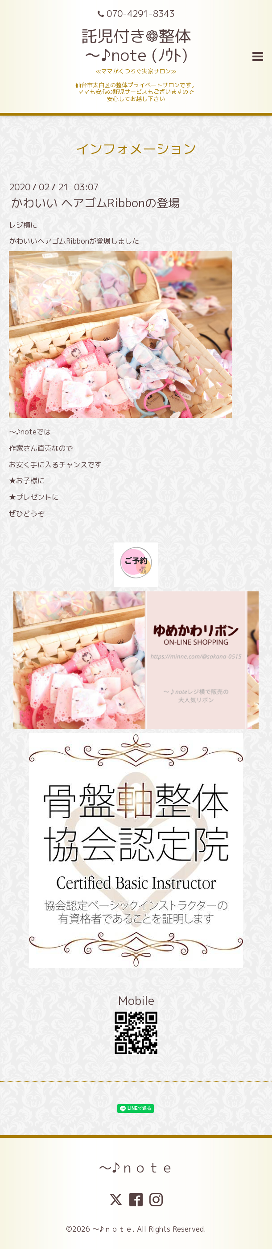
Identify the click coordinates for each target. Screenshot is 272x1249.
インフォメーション (136, 149)
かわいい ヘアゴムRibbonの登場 (95, 202)
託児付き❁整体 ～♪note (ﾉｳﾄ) (136, 45)
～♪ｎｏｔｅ (136, 1167)
